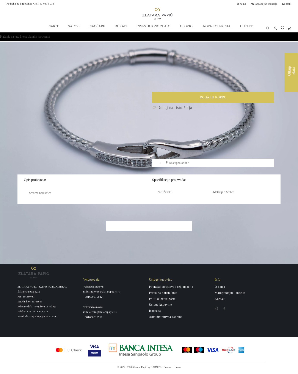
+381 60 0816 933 (43, 3)
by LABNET (154, 368)
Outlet (245, 26)
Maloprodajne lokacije (264, 3)
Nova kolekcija (215, 26)
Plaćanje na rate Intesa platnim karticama (25, 36)
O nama (241, 3)
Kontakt (287, 3)
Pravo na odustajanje (163, 294)
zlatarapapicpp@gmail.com (41, 318)
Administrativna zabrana (166, 318)
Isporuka (155, 312)
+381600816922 (93, 298)
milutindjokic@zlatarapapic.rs (101, 293)
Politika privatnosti (162, 300)
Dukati (120, 26)
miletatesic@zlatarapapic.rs (100, 313)
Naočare (97, 26)
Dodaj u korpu (234, 99)
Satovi (74, 26)
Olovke (186, 26)
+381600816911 (92, 319)
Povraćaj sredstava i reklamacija (171, 288)
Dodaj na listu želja (172, 109)
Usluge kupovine (160, 306)
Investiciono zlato (153, 26)
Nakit (54, 26)
